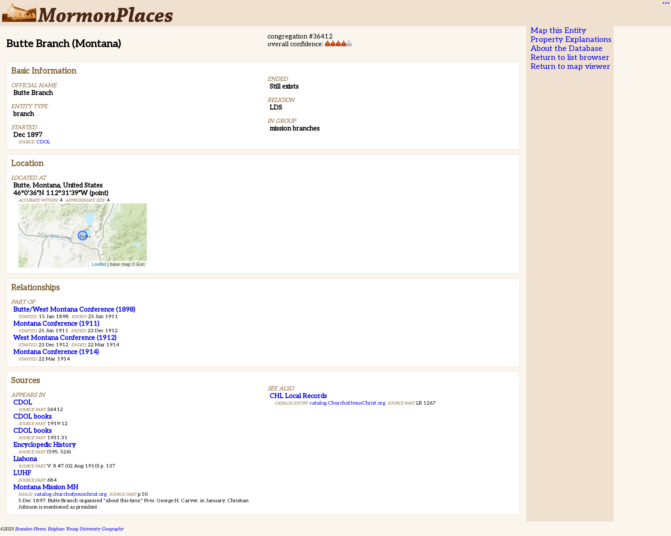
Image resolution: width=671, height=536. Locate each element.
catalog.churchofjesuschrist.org (70, 494)
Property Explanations (571, 39)
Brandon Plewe (30, 529)
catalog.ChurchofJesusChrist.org (347, 403)
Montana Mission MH (45, 487)
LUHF (22, 473)
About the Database (567, 48)
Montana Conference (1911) (56, 324)
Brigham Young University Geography (85, 529)
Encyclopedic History (44, 445)
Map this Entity (558, 30)
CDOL (43, 142)
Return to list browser (570, 57)
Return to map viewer (570, 66)
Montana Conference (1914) (56, 352)
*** (665, 5)
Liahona (25, 459)
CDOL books (32, 416)
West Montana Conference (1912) (64, 338)
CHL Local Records (298, 396)
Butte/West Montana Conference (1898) (74, 309)
